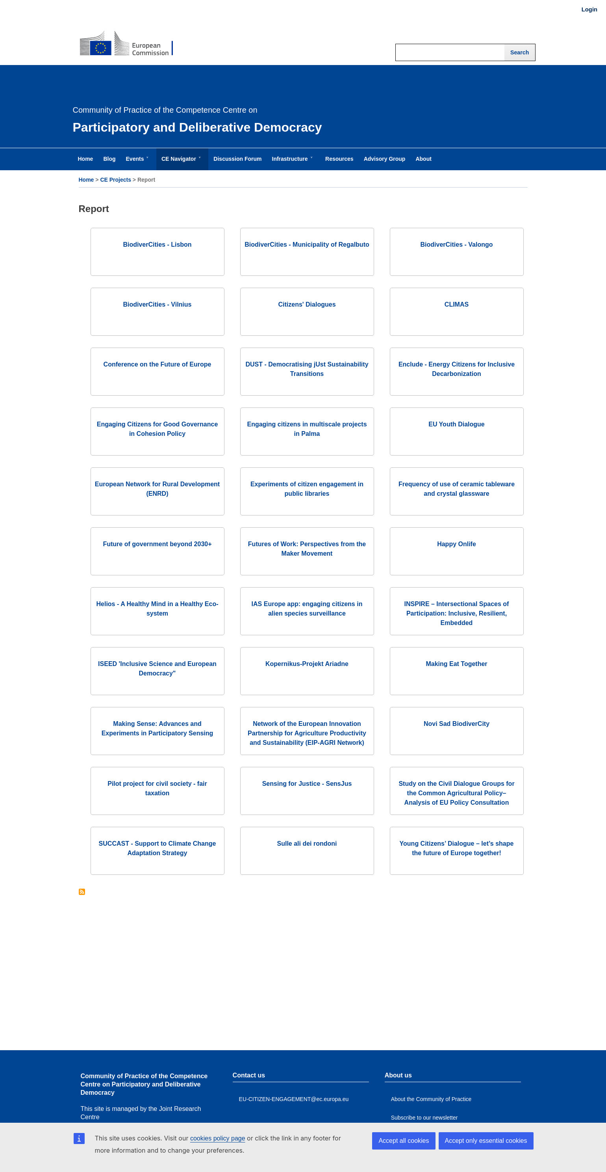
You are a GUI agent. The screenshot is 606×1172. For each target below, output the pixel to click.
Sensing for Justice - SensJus (307, 783)
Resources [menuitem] (339, 159)
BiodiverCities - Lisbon (157, 244)
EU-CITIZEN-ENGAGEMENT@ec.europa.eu (294, 1099)
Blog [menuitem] (109, 159)
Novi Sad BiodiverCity (456, 723)
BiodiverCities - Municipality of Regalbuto (307, 244)
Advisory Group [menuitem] (385, 159)
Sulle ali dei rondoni (307, 843)
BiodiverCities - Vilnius (157, 304)
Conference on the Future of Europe (157, 364)
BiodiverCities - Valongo (456, 244)
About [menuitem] (423, 159)
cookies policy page (217, 1138)
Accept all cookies (403, 1140)
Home (86, 180)
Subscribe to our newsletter (424, 1117)
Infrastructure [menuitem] (291, 163)
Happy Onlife (456, 544)
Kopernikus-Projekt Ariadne (306, 663)
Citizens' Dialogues (306, 304)
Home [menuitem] (85, 159)
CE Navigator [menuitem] (180, 163)
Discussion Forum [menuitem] (237, 159)
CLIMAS (457, 304)
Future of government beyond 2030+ (157, 544)
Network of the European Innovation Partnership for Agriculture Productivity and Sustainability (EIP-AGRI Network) (307, 733)
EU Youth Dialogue (456, 424)
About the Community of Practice (431, 1099)
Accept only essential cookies (486, 1140)
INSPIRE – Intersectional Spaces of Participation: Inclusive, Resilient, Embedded (456, 613)
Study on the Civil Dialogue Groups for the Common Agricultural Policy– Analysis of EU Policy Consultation (456, 793)
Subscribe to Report (82, 892)
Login (589, 9)
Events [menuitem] (136, 163)
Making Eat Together (456, 663)
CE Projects (115, 180)
